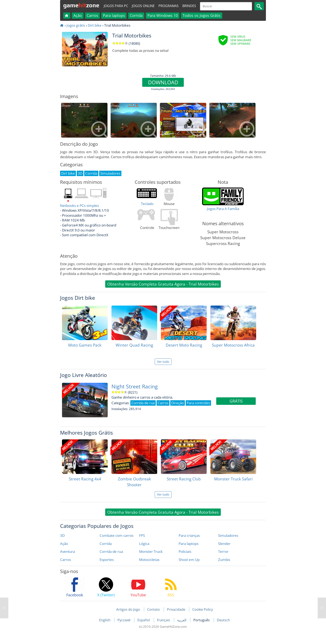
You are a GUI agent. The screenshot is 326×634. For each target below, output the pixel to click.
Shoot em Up (189, 559)
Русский (124, 620)
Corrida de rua (111, 551)
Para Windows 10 (162, 15)
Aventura (67, 551)
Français (164, 620)
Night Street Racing (134, 386)
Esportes (107, 559)
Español (144, 620)
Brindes (189, 6)
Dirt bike (94, 25)
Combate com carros (116, 535)
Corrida (136, 15)
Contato (153, 609)
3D (62, 535)
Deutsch (223, 620)
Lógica (144, 543)
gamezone (81, 5)
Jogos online (143, 6)
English (105, 620)
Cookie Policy (202, 609)
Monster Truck (151, 551)
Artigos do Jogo (128, 609)
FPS (142, 535)
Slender (224, 543)
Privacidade (176, 609)
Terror (223, 551)
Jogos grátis (76, 25)
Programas (168, 6)
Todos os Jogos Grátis (202, 15)
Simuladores (228, 535)
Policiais (185, 551)
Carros (92, 15)
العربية (182, 620)
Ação (77, 15)
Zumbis (224, 559)
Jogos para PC (116, 6)
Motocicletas (149, 559)
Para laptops (114, 15)
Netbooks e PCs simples (79, 205)
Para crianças (189, 535)
